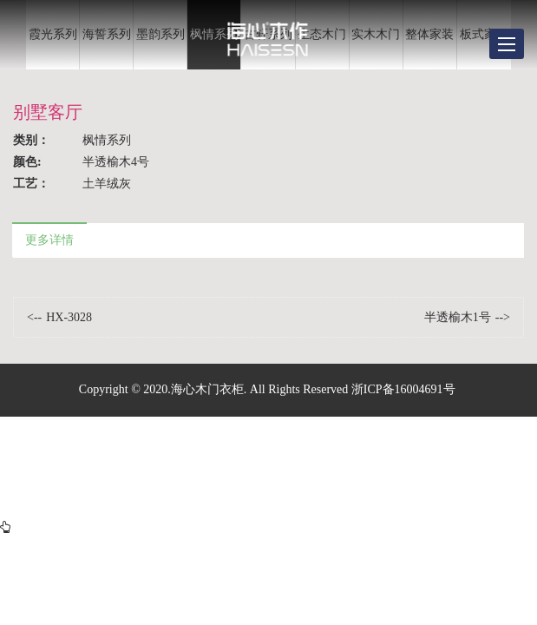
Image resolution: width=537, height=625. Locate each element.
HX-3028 (69, 317)
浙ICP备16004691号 (403, 389)
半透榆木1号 (457, 317)
